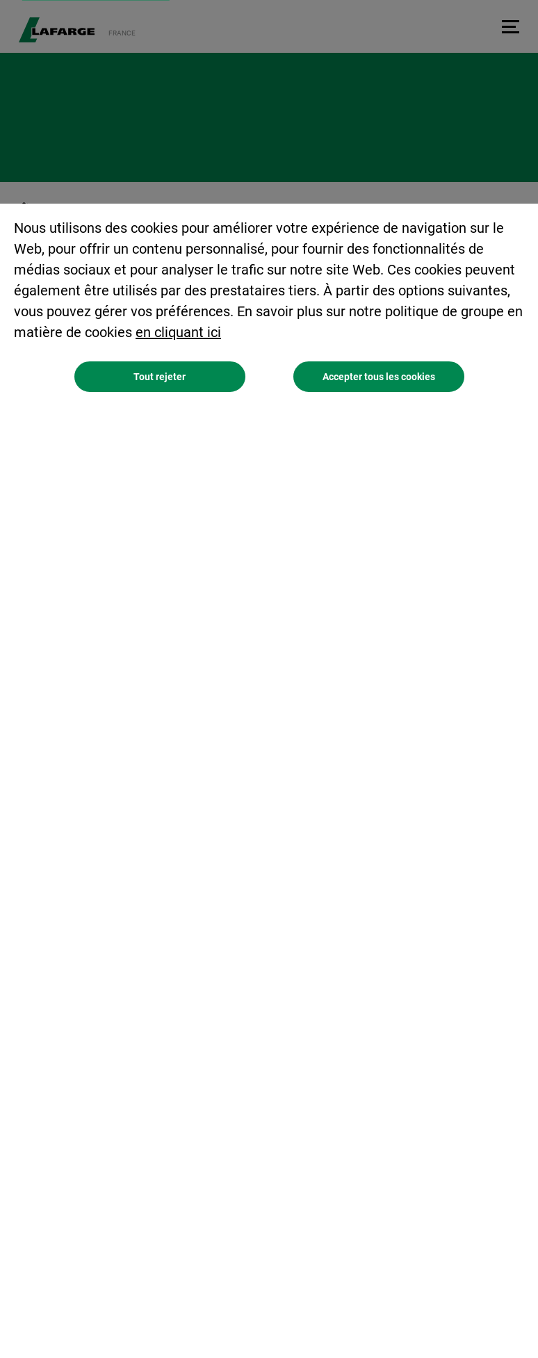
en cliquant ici (178, 332)
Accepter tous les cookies (379, 376)
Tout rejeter (159, 376)
